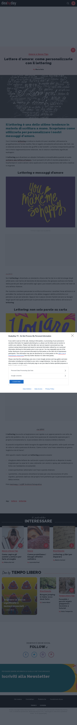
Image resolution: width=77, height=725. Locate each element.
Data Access (38, 389)
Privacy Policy (49, 389)
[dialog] (38, 362)
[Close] (73, 336)
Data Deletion (27, 389)
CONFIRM (19, 381)
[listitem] (38, 370)
